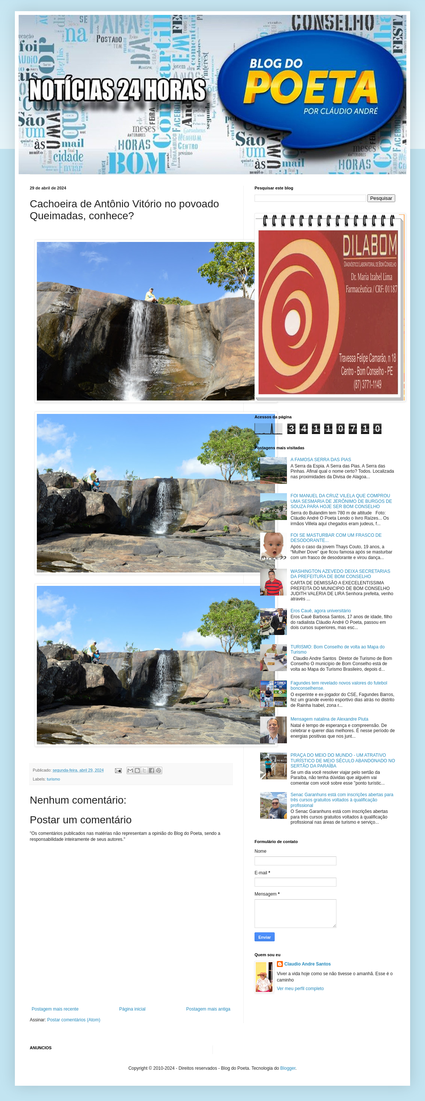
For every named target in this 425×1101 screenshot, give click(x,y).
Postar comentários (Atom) (73, 1019)
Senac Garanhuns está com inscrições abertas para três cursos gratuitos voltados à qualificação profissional (342, 800)
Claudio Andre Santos (307, 964)
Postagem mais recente (55, 1009)
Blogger (287, 1068)
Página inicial (132, 1009)
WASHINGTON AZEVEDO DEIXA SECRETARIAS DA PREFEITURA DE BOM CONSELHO (340, 574)
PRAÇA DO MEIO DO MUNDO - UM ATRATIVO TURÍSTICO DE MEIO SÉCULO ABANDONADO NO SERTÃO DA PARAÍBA (343, 761)
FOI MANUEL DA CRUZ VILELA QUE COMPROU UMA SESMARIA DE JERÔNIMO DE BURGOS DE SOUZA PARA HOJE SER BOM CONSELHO (341, 501)
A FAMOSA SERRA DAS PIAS (321, 459)
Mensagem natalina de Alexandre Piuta (329, 719)
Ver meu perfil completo (300, 988)
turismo (53, 779)
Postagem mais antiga (208, 1009)
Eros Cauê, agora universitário (321, 610)
